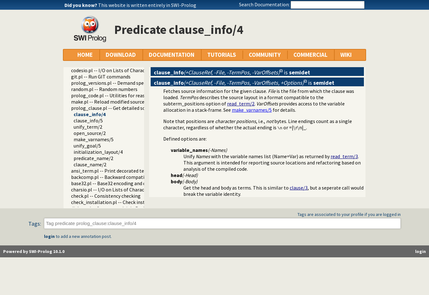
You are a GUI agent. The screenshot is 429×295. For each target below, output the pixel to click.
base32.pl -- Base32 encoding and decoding (117, 183)
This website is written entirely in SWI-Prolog (147, 5)
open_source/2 (90, 133)
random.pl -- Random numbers (104, 89)
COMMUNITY (265, 54)
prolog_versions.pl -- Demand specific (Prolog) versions (131, 83)
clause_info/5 (88, 120)
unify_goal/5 (87, 145)
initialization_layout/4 (98, 152)
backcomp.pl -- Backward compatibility (113, 177)
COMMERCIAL (310, 54)
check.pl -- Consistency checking (106, 196)
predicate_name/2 (93, 158)
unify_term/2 (88, 127)
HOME (85, 54)
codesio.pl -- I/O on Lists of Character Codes (118, 70)
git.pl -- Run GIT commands (101, 76)
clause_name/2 (90, 164)
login (49, 236)
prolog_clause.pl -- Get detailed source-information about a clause (143, 108)
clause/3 (299, 188)
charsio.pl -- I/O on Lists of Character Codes (117, 189)
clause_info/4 (89, 114)
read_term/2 (240, 103)
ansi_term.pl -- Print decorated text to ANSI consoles (128, 171)
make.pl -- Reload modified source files (113, 102)
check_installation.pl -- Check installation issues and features (137, 202)
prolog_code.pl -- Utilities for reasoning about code (126, 95)
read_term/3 (344, 156)
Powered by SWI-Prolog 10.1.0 (33, 251)
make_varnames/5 (94, 139)
